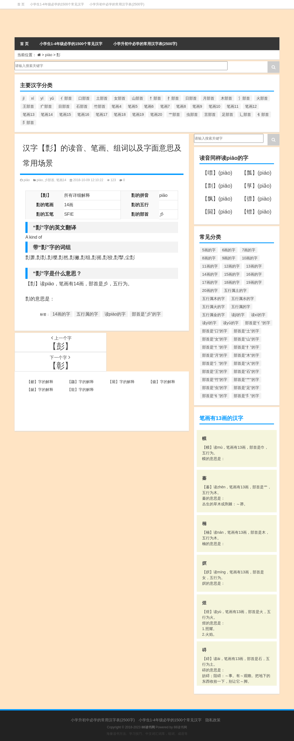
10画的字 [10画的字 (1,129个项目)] (250, 258)
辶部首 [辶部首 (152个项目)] (245, 114)
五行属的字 (87, 314)
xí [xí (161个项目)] (32, 98)
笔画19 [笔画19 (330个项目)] (138, 114)
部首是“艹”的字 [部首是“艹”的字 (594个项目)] (246, 379)
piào (48, 55)
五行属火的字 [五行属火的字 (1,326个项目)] (213, 306)
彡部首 (49, 180)
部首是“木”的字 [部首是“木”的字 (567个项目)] (246, 355)
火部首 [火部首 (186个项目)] (262, 98)
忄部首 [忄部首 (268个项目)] (155, 98)
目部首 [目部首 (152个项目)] (64, 106)
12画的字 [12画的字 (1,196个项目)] (232, 266)
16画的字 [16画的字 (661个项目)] (254, 274)
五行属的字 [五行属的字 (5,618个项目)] (240, 306)
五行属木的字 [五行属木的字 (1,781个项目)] (213, 298)
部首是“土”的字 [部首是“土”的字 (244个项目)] (246, 331)
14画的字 (61, 314)
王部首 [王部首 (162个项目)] (28, 106)
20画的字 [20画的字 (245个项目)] (210, 290)
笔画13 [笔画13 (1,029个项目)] (29, 114)
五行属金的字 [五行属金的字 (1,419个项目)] (213, 315)
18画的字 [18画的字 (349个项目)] (232, 282)
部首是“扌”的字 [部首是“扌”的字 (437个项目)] (246, 347)
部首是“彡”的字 (146, 314)
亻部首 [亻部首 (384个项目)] (66, 98)
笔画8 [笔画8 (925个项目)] (181, 106)
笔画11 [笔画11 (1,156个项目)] (233, 106)
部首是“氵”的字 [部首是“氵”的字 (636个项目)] (214, 363)
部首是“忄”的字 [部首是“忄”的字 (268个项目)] (214, 347)
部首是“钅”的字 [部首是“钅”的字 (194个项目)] (214, 396)
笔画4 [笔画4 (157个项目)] (116, 106)
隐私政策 (212, 720)
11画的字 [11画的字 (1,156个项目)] (210, 266)
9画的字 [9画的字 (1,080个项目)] (229, 258)
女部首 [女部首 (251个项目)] (119, 98)
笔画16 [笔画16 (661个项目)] (83, 114)
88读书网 (180, 727)
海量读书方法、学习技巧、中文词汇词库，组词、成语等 (147, 734)
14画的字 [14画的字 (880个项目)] (210, 274)
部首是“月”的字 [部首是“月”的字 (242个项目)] (214, 355)
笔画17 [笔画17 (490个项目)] (102, 114)
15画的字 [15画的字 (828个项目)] (232, 274)
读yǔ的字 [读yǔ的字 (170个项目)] (231, 323)
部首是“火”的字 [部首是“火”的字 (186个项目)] (246, 363)
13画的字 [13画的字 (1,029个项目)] (254, 266)
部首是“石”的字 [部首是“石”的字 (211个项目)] (246, 371)
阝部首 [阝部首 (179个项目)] (28, 122)
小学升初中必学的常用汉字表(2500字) (116, 4)
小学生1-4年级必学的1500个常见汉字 (57, 4)
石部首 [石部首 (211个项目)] (82, 106)
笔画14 (61, 180)
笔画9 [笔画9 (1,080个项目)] (197, 106)
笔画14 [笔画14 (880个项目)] (47, 114)
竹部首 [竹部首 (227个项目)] (99, 106)
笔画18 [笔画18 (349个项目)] (120, 114)
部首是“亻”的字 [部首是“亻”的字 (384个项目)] (257, 323)
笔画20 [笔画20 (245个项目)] (156, 114)
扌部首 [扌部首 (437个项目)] (173, 98)
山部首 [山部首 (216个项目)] (137, 98)
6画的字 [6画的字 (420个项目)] (229, 250)
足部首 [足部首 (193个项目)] (227, 114)
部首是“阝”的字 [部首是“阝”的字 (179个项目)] (246, 396)
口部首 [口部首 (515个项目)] (84, 98)
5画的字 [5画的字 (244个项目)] (209, 250)
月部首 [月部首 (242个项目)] (208, 98)
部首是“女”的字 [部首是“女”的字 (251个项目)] (214, 339)
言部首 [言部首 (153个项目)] (210, 114)
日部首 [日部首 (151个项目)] (191, 98)
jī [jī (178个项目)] (24, 98)
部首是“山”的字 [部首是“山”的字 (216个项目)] (246, 339)
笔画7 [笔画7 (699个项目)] (165, 106)
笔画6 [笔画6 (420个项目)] (149, 106)
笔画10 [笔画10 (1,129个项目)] (214, 106)
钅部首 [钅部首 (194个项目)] (263, 114)
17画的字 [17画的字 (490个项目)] (210, 282)
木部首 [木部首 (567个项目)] (226, 98)
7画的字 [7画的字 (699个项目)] (248, 250)
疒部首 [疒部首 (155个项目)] (46, 106)
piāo (27, 180)
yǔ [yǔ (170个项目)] (52, 98)
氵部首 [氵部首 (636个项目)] (244, 98)
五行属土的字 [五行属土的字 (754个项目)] (235, 290)
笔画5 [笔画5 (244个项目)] (133, 106)
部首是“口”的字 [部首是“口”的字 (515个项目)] (214, 331)
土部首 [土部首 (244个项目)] (102, 98)
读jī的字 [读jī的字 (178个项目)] (238, 315)
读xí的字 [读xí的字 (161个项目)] (258, 315)
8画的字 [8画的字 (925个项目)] (209, 258)
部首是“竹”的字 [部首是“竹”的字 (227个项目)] (214, 379)
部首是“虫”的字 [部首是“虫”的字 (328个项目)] (214, 387)
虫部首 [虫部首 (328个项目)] (192, 114)
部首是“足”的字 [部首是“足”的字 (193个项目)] (246, 387)
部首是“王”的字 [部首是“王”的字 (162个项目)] (214, 371)
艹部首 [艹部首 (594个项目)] (174, 114)
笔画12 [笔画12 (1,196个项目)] (251, 106)
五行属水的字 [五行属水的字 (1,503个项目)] (242, 298)
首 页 (21, 4)
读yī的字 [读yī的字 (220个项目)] (209, 323)
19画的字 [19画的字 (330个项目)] (254, 282)
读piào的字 (115, 314)
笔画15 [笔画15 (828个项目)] (65, 114)
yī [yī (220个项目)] (42, 98)
